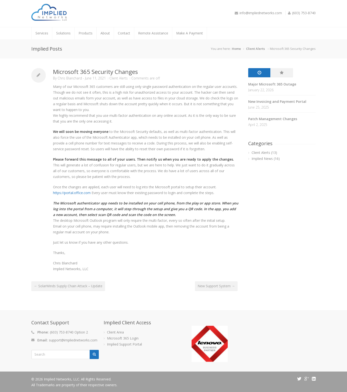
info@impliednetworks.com (261, 13)
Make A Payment (189, 33)
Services (41, 33)
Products (86, 33)
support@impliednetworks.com (73, 340)
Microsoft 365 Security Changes (95, 72)
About (105, 33)
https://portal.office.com (72, 192)
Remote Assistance (153, 33)
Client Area (115, 332)
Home (236, 48)
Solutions (63, 33)
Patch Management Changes (272, 119)
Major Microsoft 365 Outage (272, 84)
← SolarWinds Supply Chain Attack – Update (68, 286)
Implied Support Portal (124, 344)
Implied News (262, 158)
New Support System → (216, 286)
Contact (124, 33)
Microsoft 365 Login (123, 338)
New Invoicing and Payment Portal (277, 101)
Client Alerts (255, 48)
